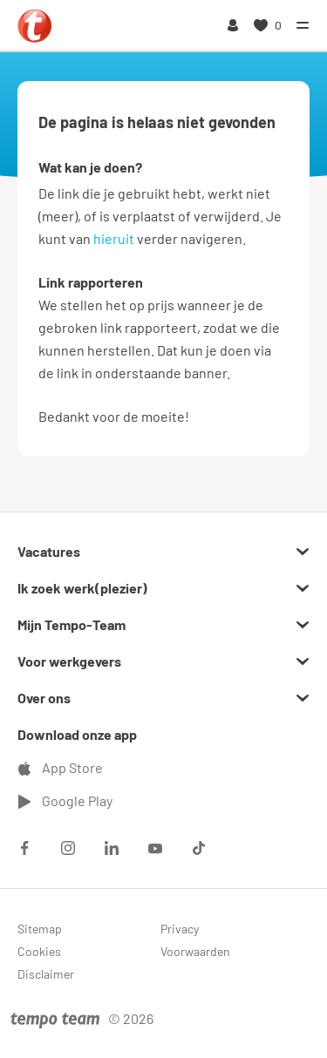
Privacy (179, 928)
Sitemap (39, 928)
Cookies (39, 951)
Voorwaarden (195, 951)
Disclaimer (45, 973)
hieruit (113, 238)
